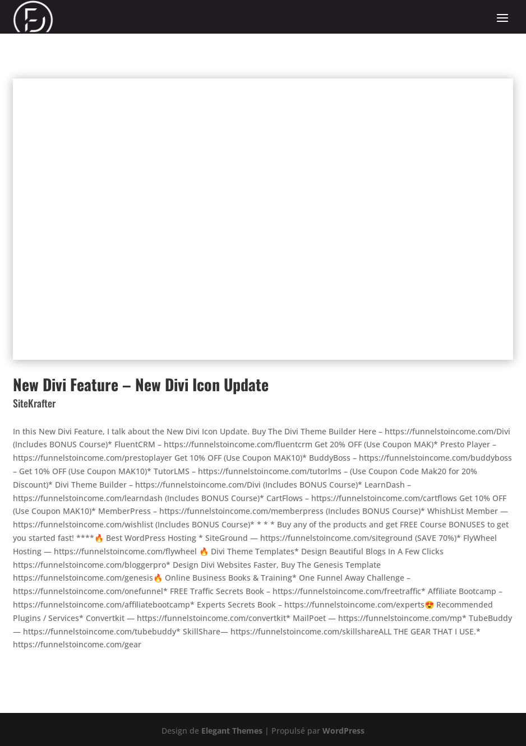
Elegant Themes (231, 730)
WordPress (343, 730)
